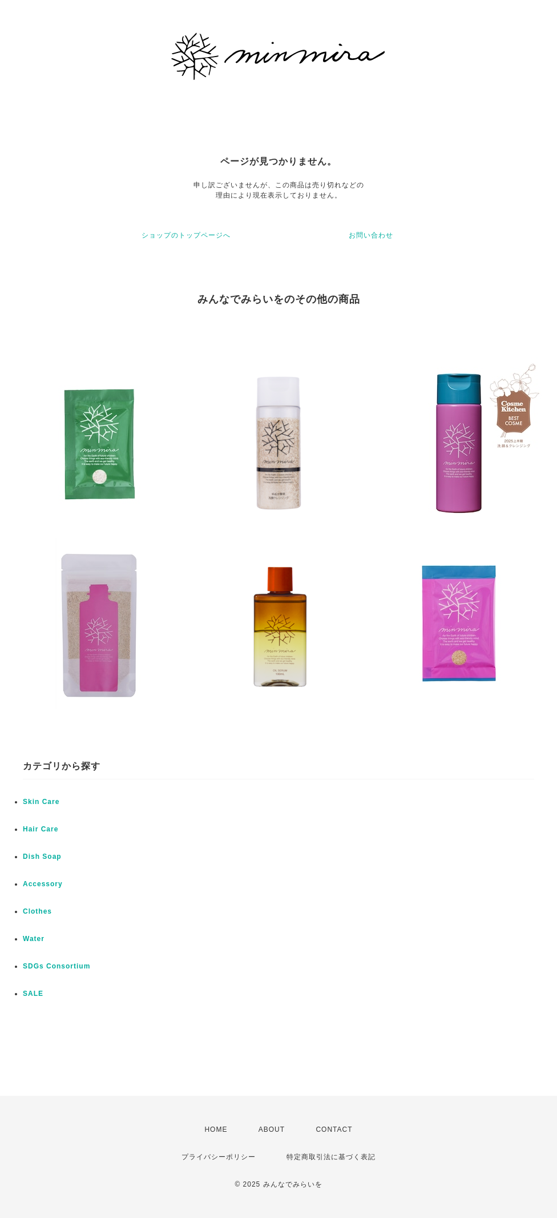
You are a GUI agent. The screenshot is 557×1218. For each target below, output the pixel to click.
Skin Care (41, 802)
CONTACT (334, 1129)
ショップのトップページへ (186, 235)
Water (34, 939)
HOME (215, 1129)
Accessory (43, 884)
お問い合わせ (371, 235)
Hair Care (40, 829)
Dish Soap (42, 857)
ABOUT (272, 1129)
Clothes (37, 911)
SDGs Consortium (56, 966)
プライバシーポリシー (218, 1157)
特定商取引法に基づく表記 (331, 1157)
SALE (33, 994)
